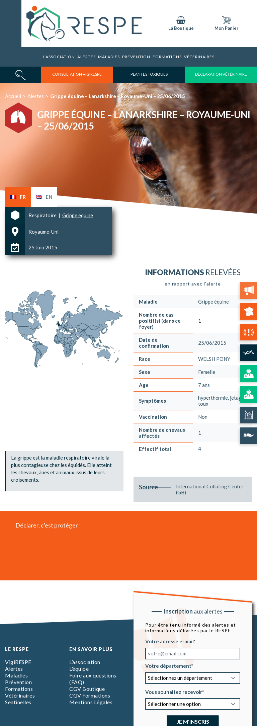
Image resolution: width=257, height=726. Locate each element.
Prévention (136, 56)
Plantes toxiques (149, 74)
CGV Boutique (87, 688)
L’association (59, 56)
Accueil (13, 96)
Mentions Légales (90, 702)
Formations (19, 688)
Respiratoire (43, 215)
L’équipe (79, 668)
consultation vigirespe (77, 74)
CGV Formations (89, 695)
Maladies (109, 56)
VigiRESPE (18, 662)
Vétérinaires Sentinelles (20, 698)
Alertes (86, 56)
